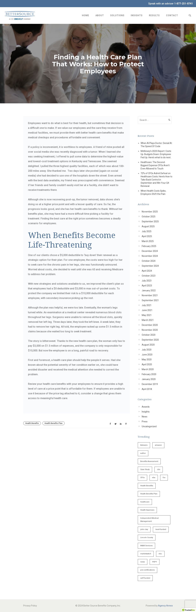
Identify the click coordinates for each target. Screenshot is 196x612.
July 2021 (146, 305)
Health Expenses (147, 510)
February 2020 (149, 374)
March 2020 (148, 369)
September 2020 (150, 340)
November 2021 (150, 295)
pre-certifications (147, 570)
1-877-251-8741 (183, 3)
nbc (160, 554)
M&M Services (146, 546)
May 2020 (147, 359)
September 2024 (150, 266)
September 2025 (150, 221)
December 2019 (150, 384)
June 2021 (147, 310)
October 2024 (148, 261)
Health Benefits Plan (54, 423)
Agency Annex (165, 605)
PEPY (154, 562)
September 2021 (150, 300)
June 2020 (147, 354)
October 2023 (148, 275)
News (144, 416)
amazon (158, 445)
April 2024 (147, 271)
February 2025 (149, 246)
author (143, 453)
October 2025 (148, 216)
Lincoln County (146, 537)
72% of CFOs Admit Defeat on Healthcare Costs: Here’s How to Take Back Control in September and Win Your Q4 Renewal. (156, 179)
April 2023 (147, 285)
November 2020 (150, 330)
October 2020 (148, 335)
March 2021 (148, 320)
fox (164, 478)
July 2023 (146, 280)
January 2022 (149, 290)
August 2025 (148, 226)
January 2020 (149, 379)
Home (85, 15)
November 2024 (150, 256)
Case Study (145, 469)
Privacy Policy (30, 605)
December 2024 (150, 251)
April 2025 (147, 236)
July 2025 (146, 231)
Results (154, 15)
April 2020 (147, 364)
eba (153, 478)
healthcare (144, 502)
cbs (158, 469)
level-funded (160, 529)
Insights (137, 15)
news (142, 562)
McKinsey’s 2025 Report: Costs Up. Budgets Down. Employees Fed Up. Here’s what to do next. (156, 154)
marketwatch (145, 554)
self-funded (145, 578)
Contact (172, 15)
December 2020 (150, 325)
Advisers (143, 445)
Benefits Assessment (149, 461)
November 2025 (150, 211)
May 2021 (147, 315)
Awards (146, 406)
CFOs (142, 478)
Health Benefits (32, 423)
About (99, 15)
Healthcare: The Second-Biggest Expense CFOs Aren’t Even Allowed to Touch (155, 165)
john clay (144, 529)
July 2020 (146, 349)
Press (97, 50)
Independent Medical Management (149, 519)
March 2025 (148, 241)
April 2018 (147, 389)
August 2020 (148, 344)
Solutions (117, 15)
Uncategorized (149, 426)
